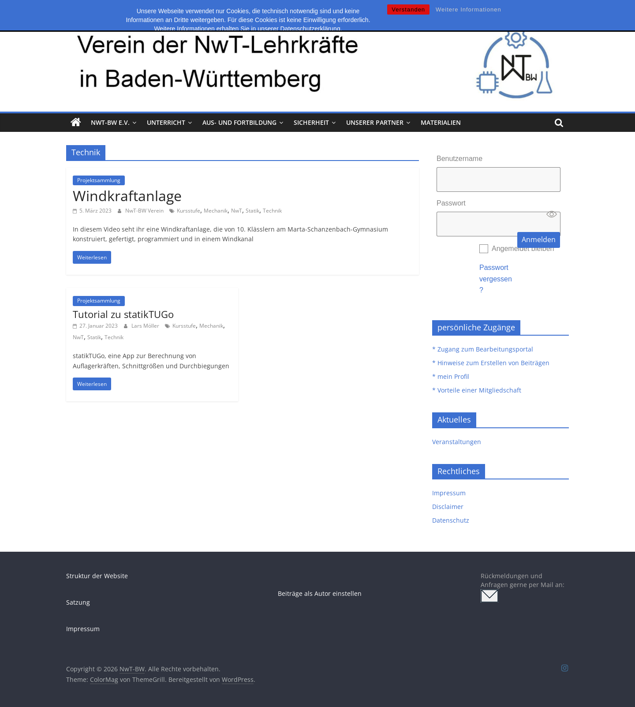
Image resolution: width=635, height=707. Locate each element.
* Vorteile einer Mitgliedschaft (476, 390)
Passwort (451, 203)
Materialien (441, 122)
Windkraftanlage (127, 195)
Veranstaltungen (456, 442)
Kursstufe (188, 210)
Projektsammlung (98, 180)
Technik (272, 210)
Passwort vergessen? (495, 279)
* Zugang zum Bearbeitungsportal (482, 349)
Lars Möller (146, 325)
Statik (252, 210)
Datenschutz (450, 520)
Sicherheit (311, 122)
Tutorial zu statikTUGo (123, 314)
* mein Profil (450, 376)
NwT (236, 210)
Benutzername (459, 158)
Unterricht (166, 122)
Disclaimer (447, 506)
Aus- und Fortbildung (239, 122)
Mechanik (216, 210)
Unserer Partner (374, 122)
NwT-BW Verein (145, 210)
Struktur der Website (97, 576)
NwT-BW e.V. (110, 122)
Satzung (78, 602)
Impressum (449, 493)
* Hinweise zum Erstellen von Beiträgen (490, 363)
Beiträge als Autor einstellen (320, 593)
